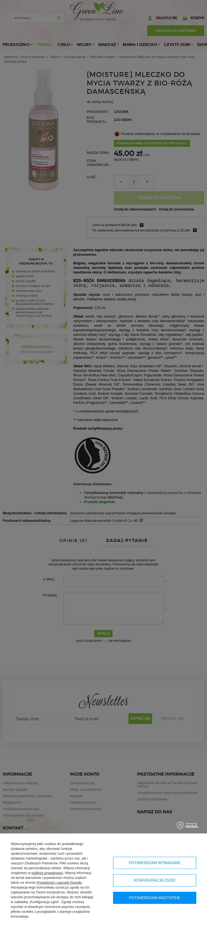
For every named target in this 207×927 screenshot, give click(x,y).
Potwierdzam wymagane (154, 863)
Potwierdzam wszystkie (154, 898)
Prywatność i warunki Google (59, 882)
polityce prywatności (47, 873)
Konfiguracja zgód (154, 880)
